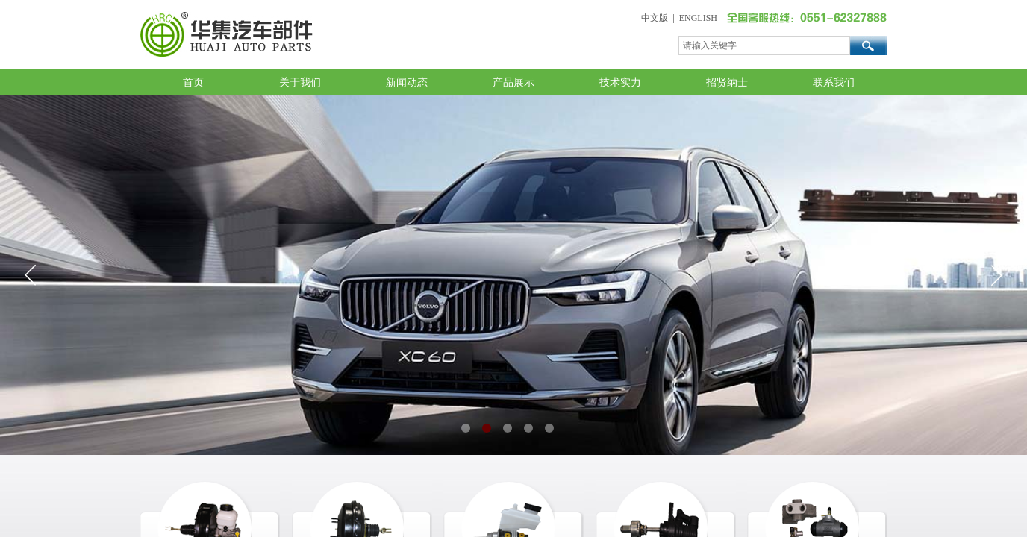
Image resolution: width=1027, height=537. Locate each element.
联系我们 (834, 82)
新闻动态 (407, 82)
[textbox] (764, 45)
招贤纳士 (727, 82)
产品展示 (513, 82)
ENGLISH (698, 18)
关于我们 (300, 82)
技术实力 (620, 82)
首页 (193, 82)
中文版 (654, 18)
